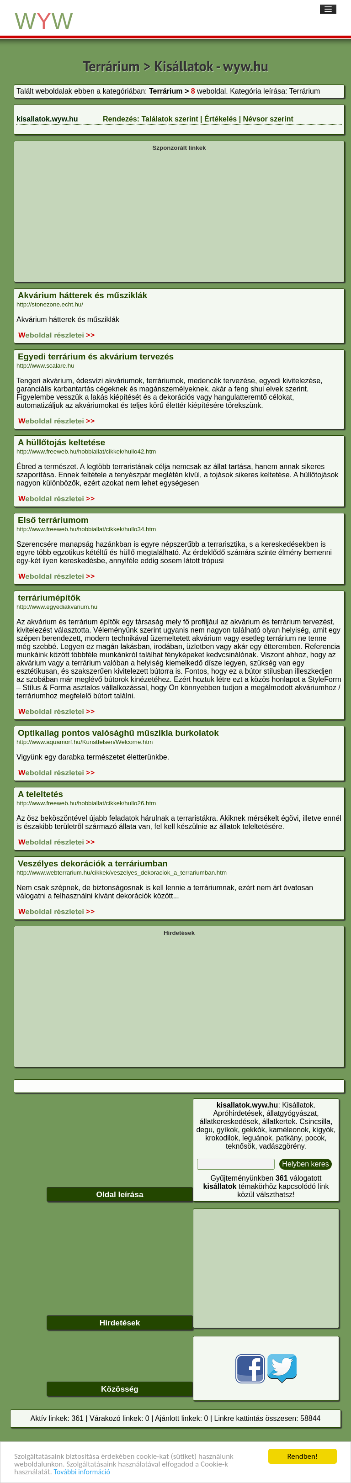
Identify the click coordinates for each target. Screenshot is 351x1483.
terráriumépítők (49, 597)
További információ (82, 1472)
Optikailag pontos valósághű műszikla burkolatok (118, 733)
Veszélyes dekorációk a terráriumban (93, 863)
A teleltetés (40, 794)
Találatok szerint (169, 119)
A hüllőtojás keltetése (61, 442)
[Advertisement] (179, 216)
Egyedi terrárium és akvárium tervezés (96, 356)
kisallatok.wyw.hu (47, 119)
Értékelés (220, 119)
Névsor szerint (268, 119)
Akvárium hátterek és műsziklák (82, 295)
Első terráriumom (53, 520)
